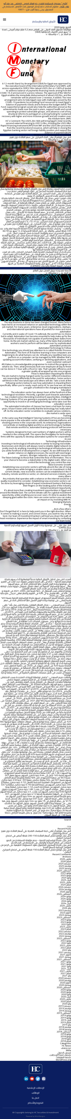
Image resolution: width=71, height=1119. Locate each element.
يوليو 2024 (65, 896)
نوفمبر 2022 (65, 933)
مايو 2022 (66, 943)
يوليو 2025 (65, 873)
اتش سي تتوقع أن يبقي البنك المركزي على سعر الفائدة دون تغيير (40, 137)
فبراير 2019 (65, 1022)
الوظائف (35, 1093)
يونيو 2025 (65, 875)
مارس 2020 (65, 999)
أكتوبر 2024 (65, 891)
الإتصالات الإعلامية (35, 1088)
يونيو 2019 (65, 1017)
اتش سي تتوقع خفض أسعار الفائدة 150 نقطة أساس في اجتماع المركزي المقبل (36, 850)
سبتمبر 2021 (65, 957)
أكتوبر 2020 (65, 982)
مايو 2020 (66, 994)
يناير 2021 (66, 975)
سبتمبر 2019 (65, 1010)
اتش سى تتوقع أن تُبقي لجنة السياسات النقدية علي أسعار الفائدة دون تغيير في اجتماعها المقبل (36, 832)
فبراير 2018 (65, 1041)
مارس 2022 (65, 945)
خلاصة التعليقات (63, 1057)
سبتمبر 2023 (65, 915)
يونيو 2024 (65, 898)
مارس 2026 (65, 859)
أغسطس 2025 (64, 870)
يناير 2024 (66, 908)
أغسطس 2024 (64, 894)
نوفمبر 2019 (65, 1008)
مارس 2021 (65, 971)
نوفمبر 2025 (65, 866)
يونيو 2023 (65, 922)
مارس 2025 (65, 882)
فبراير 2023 (65, 929)
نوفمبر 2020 (65, 980)
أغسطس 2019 (64, 1013)
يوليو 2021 (65, 961)
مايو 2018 (66, 1038)
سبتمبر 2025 (65, 868)
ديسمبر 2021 (64, 952)
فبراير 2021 (65, 973)
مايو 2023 (66, 924)
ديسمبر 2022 (64, 931)
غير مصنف (66, 1048)
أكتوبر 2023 (65, 912)
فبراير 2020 (65, 1001)
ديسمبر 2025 (64, 863)
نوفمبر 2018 (65, 1027)
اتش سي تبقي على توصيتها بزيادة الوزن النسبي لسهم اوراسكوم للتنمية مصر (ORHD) (37, 526)
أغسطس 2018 (64, 1031)
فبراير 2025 (65, 884)
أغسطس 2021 (64, 959)
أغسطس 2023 (64, 917)
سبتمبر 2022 (65, 936)
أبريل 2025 (66, 880)
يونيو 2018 (65, 1036)
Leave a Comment (62, 135)
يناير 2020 (66, 1003)
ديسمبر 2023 (64, 910)
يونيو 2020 (65, 992)
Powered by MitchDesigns (35, 1116)
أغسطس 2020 (64, 987)
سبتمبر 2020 (65, 985)
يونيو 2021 (65, 964)
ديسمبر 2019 (64, 1006)
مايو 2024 (66, 901)
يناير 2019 (66, 1024)
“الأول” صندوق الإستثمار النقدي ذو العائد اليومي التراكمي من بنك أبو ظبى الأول (36, 5)
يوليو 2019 (65, 1015)
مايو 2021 (66, 966)
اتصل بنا (35, 1098)
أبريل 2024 (66, 903)
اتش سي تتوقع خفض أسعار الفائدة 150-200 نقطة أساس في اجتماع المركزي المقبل (38, 836)
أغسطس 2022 (64, 938)
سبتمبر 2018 (65, 1029)
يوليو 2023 (65, 919)
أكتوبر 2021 (65, 954)
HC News (48, 135)
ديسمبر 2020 (64, 978)
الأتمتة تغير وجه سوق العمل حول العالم (52, 270)
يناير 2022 (66, 950)
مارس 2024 (65, 905)
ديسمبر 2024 (64, 887)
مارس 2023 (65, 926)
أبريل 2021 (66, 968)
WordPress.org (63, 1059)
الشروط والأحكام (35, 1103)
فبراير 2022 (65, 947)
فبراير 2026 (65, 861)
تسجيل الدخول (64, 1052)
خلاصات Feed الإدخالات (60, 1055)
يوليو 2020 (65, 989)
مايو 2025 (66, 877)
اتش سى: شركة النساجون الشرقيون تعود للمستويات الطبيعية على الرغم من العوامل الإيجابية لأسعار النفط (36, 846)
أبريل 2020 (66, 996)
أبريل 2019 (66, 1020)
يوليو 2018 (65, 1034)
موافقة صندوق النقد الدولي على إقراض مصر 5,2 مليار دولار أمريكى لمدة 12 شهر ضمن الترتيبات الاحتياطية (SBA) (36, 30)
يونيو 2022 (65, 940)
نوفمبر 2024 (65, 889)
